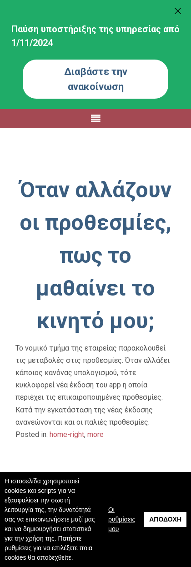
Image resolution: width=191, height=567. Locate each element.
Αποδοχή (165, 519)
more (95, 434)
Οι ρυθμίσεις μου (121, 519)
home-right (67, 434)
